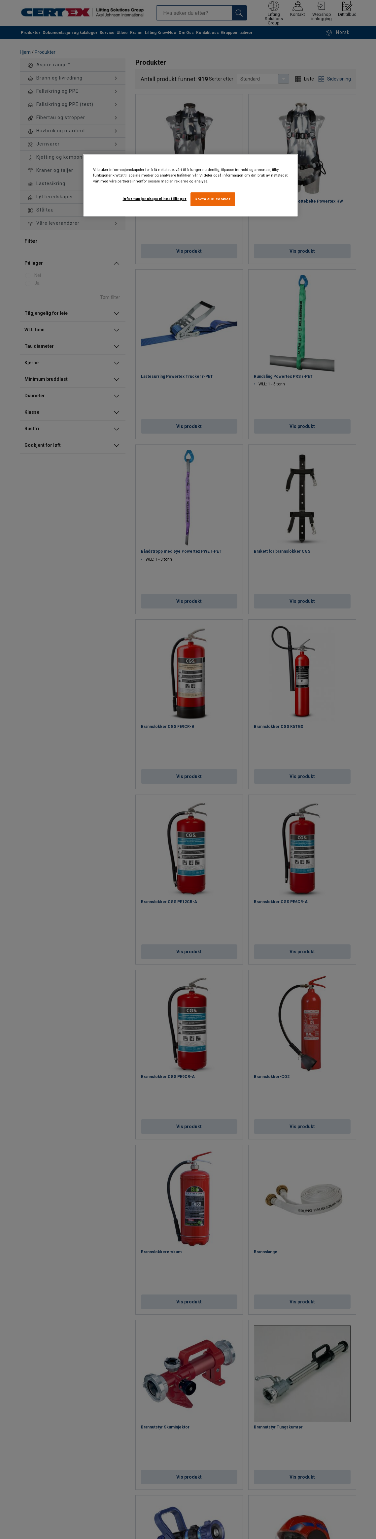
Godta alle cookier (212, 199)
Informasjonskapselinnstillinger (154, 198)
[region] (190, 185)
